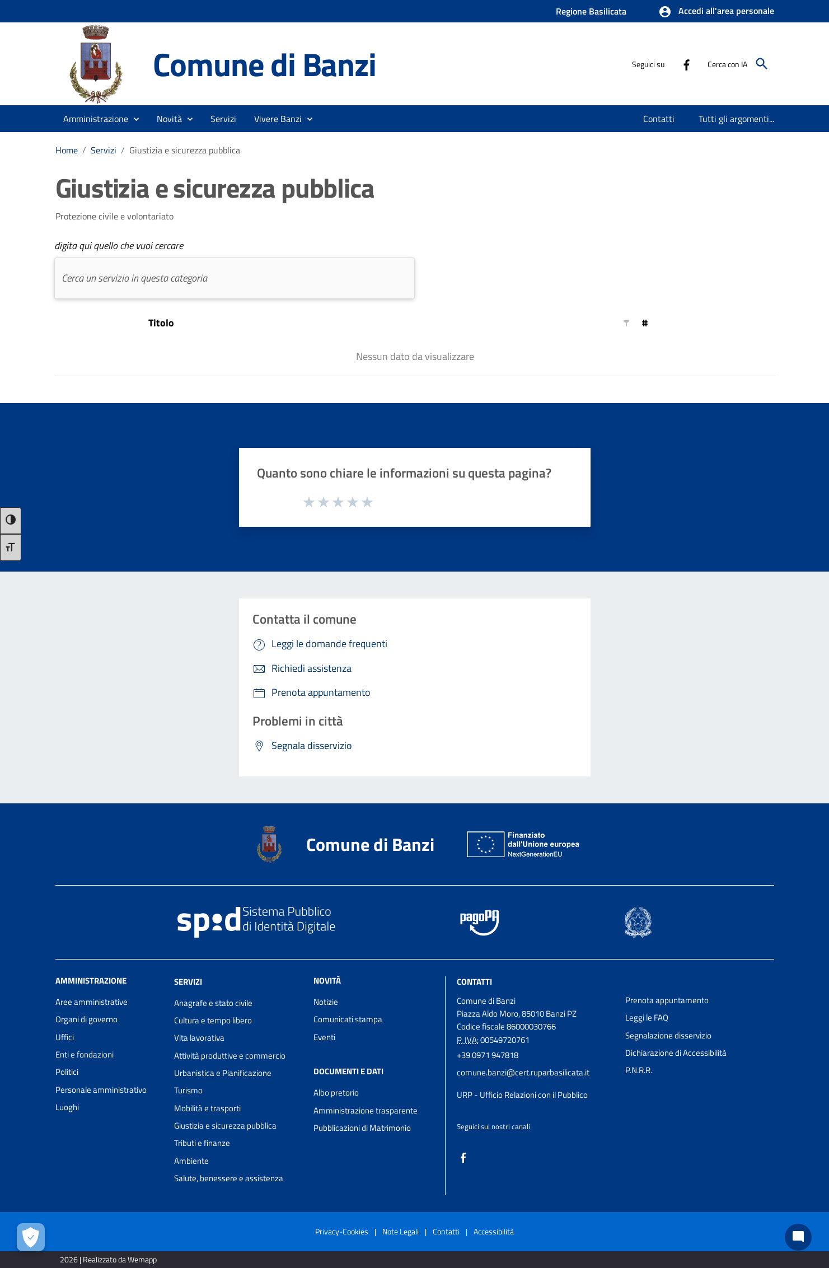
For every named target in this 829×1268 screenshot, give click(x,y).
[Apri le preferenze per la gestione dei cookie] (31, 1237)
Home (66, 150)
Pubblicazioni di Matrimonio (362, 1127)
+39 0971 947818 (487, 1055)
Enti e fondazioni (84, 1054)
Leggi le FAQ (646, 1017)
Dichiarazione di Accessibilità (676, 1052)
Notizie (325, 1001)
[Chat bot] (798, 1237)
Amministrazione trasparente (365, 1110)
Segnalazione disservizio (668, 1035)
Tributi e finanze (202, 1142)
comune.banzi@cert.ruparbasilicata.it (523, 1072)
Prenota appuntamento (667, 1000)
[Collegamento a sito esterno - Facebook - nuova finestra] (686, 64)
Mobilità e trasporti (207, 1108)
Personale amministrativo (101, 1089)
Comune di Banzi (264, 63)
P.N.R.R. (638, 1070)
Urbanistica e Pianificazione (222, 1072)
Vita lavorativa (199, 1037)
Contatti (474, 981)
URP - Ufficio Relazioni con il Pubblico (522, 1094)
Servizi (103, 150)
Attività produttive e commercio (229, 1055)
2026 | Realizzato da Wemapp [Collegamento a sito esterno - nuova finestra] (108, 1259)
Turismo (188, 1090)
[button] (716, 11)
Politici (66, 1071)
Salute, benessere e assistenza (228, 1178)
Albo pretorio (336, 1092)
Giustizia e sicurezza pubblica (184, 150)
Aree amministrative (91, 1001)
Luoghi (67, 1107)
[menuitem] (659, 119)
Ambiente (191, 1160)
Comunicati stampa (347, 1019)
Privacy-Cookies (341, 1231)
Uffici (64, 1037)
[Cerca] (762, 64)
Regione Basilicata (591, 11)
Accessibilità (494, 1231)
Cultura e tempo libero (213, 1020)
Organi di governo (86, 1019)
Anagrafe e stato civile (213, 1002)
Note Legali (400, 1231)
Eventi (324, 1037)
